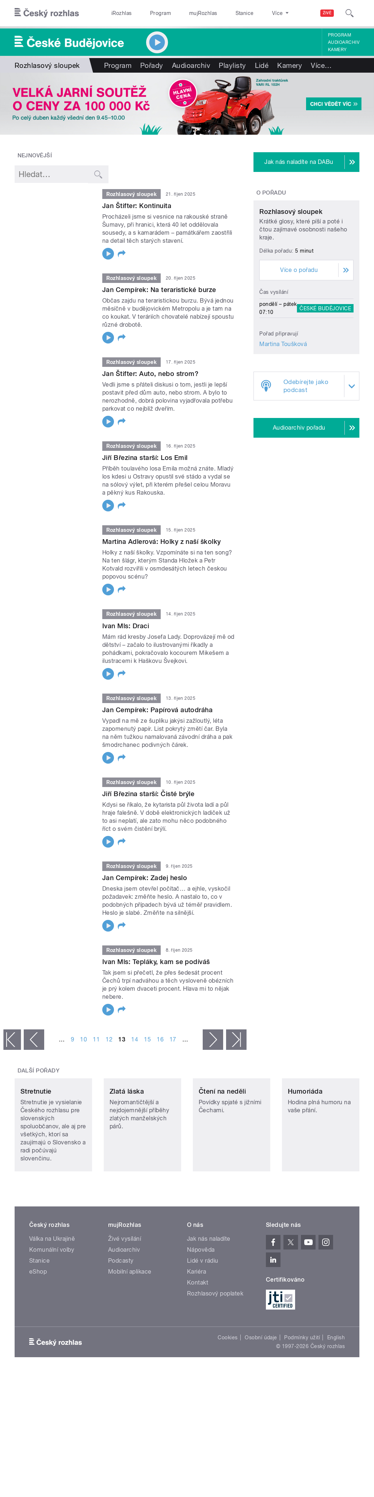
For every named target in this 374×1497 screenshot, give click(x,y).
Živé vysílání (124, 1275)
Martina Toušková (283, 397)
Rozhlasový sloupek (291, 264)
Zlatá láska (127, 1128)
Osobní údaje (261, 1374)
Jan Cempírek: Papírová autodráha (157, 710)
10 (83, 1039)
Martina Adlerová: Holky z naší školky (161, 541)
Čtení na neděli (222, 1128)
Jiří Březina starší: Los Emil (145, 457)
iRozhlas (118, 13)
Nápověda (201, 1286)
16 (160, 1039)
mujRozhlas (185, 13)
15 (147, 1039)
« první (12, 1039)
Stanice (218, 13)
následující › (213, 1039)
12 (109, 1039)
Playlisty (232, 65)
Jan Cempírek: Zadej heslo (144, 878)
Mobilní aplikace (130, 1308)
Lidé (262, 65)
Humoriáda (305, 1128)
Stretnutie (35, 1128)
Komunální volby (51, 1286)
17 (172, 1039)
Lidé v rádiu (202, 1297)
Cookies (227, 1374)
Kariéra (196, 1308)
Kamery (337, 49)
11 (96, 1039)
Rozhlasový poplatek (215, 1330)
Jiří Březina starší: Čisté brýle (148, 794)
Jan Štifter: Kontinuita (136, 206)
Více (321, 65)
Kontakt (197, 1319)
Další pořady (39, 1070)
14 (134, 1039)
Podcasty (121, 1297)
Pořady (151, 65)
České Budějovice (325, 361)
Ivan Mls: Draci (125, 626)
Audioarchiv (343, 42)
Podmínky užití (302, 1374)
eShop (38, 1308)
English (336, 1374)
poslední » (236, 1039)
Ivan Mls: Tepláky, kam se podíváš (156, 962)
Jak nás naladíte (208, 1275)
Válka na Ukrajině (52, 1275)
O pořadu (271, 192)
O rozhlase (251, 13)
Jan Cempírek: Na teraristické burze (159, 289)
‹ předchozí (34, 1039)
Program (149, 13)
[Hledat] (349, 13)
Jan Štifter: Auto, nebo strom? (150, 373)
